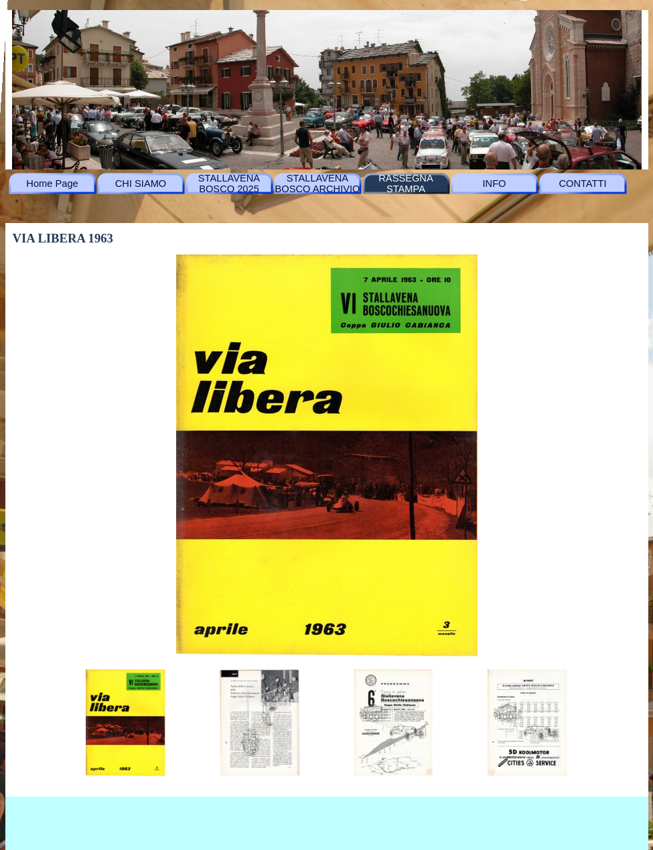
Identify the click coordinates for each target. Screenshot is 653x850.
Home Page (52, 183)
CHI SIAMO (141, 183)
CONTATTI (582, 183)
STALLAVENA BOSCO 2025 (229, 183)
